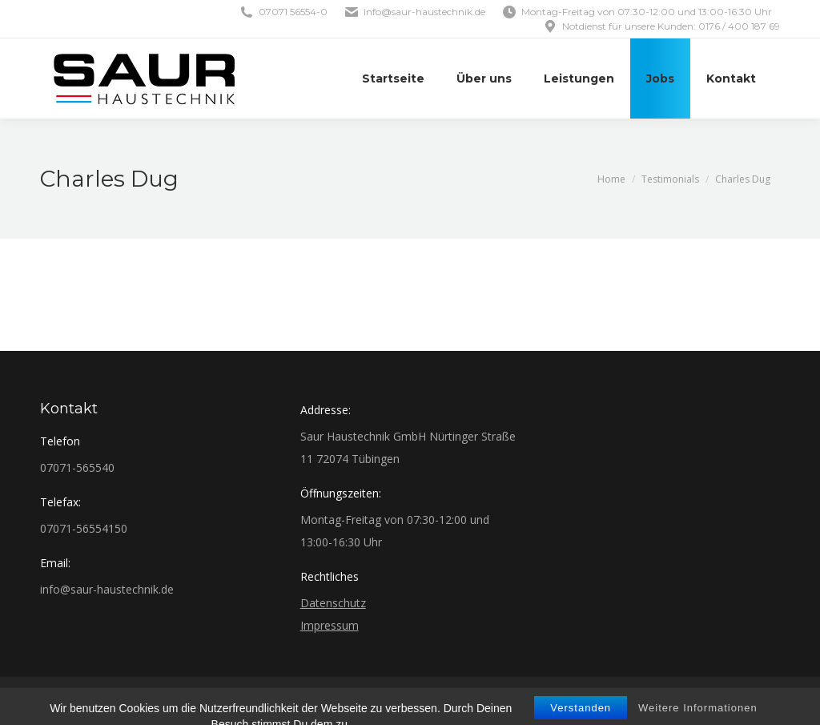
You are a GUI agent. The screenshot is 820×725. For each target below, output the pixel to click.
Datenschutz (333, 602)
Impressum (329, 625)
